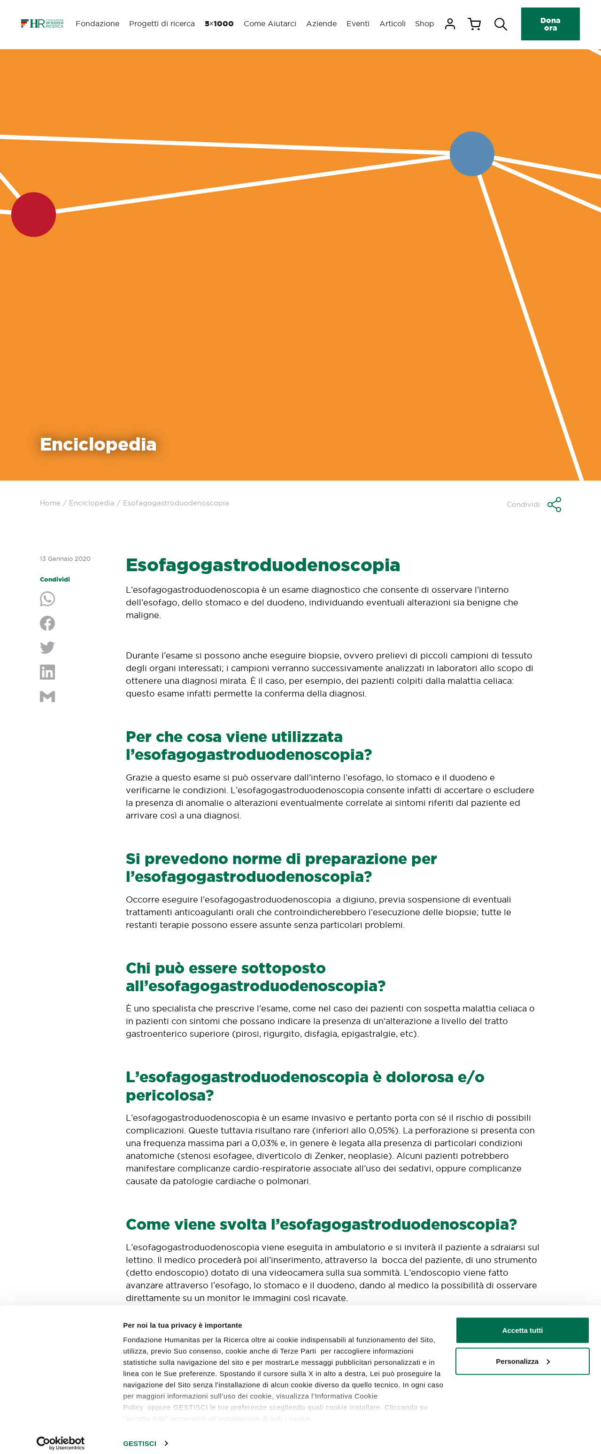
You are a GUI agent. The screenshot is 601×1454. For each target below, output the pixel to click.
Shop (425, 24)
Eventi (356, 24)
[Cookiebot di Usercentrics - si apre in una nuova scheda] (61, 1436)
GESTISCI (139, 1435)
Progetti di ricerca (162, 24)
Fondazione (97, 24)
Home (50, 503)
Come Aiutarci (268, 24)
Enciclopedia (92, 503)
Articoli (391, 24)
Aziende (319, 24)
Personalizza (523, 1353)
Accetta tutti (522, 1322)
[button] (534, 504)
